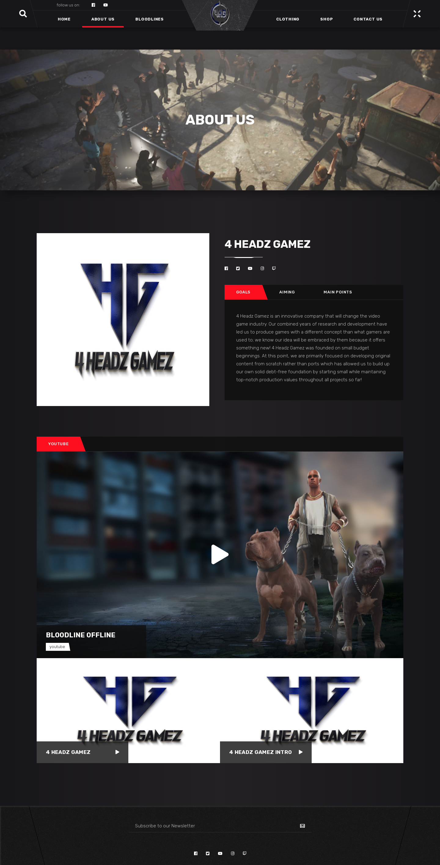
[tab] (243, 292)
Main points (338, 292)
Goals (243, 292)
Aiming (287, 292)
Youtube (58, 444)
